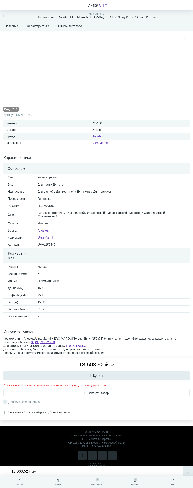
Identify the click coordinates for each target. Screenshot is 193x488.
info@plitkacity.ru (77, 345)
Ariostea (97, 136)
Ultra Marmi (100, 142)
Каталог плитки (96, 463)
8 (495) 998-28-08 (43, 342)
